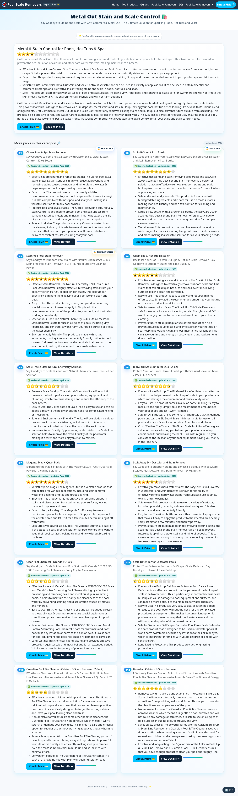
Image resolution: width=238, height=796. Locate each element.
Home (115, 4)
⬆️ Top (229, 790)
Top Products (130, 4)
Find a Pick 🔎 (226, 4)
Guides (144, 4)
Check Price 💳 (29, 127)
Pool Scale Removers (163, 4)
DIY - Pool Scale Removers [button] (195, 4)
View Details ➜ (63, 242)
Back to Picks (54, 127)
